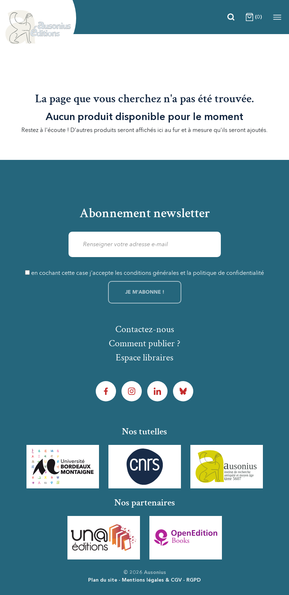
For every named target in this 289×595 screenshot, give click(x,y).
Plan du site (102, 580)
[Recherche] (231, 17)
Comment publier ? (144, 343)
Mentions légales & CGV (152, 580)
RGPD (193, 580)
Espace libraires (144, 357)
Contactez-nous (144, 329)
